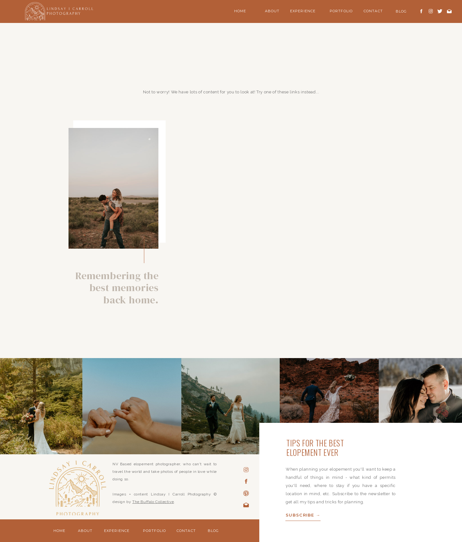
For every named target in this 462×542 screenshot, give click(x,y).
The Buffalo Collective (153, 502)
